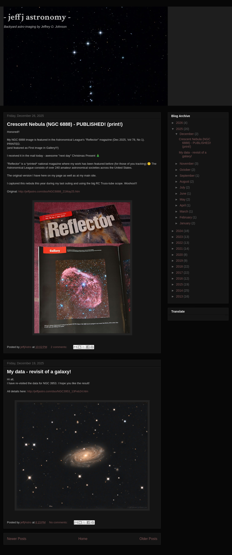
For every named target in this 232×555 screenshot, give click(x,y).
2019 (180, 260)
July (183, 187)
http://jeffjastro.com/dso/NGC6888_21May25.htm (49, 191)
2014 (180, 290)
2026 (180, 122)
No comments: (58, 522)
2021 (180, 248)
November (187, 163)
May (183, 199)
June (183, 193)
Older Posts (148, 539)
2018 (180, 266)
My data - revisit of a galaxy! (39, 371)
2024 (180, 231)
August (185, 181)
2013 (180, 296)
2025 (180, 129)
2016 (180, 278)
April (183, 205)
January (185, 223)
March (184, 211)
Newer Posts (16, 539)
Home (83, 539)
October (185, 169)
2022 (180, 242)
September (187, 175)
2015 (180, 284)
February (186, 217)
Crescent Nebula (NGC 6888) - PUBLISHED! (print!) (65, 124)
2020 (180, 254)
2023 (180, 237)
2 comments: (59, 347)
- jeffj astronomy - (37, 17)
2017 (180, 272)
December (187, 134)
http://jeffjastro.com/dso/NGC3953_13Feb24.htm (57, 391)
